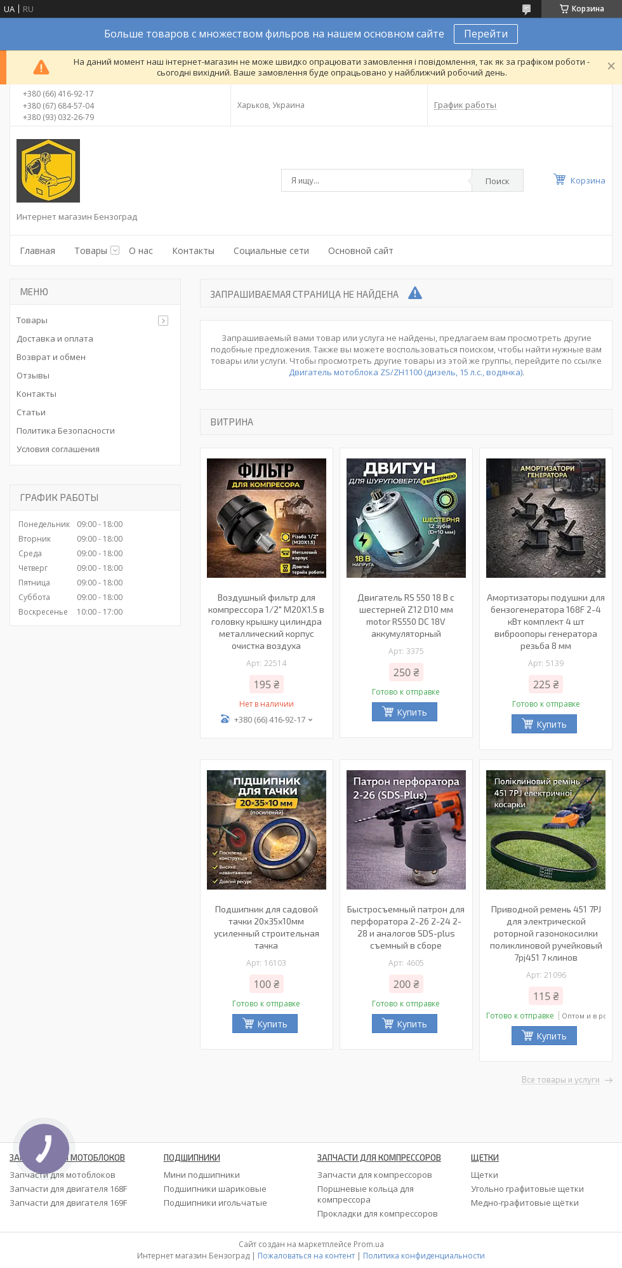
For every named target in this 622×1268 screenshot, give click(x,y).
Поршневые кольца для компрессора (365, 1194)
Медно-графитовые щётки (525, 1202)
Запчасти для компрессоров (374, 1174)
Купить (412, 712)
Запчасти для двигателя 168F (68, 1188)
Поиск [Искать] (498, 181)
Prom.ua (369, 1244)
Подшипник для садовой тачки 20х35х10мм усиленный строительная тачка (266, 927)
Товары (90, 250)
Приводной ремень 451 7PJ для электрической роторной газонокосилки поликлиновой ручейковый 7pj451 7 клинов (546, 933)
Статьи (31, 412)
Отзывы (33, 375)
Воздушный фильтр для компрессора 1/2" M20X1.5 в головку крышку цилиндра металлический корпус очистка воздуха (266, 621)
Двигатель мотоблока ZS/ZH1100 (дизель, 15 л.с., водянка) (405, 372)
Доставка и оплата (55, 338)
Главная (37, 250)
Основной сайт (361, 250)
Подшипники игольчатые (215, 1202)
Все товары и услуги (561, 1080)
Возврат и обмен (51, 357)
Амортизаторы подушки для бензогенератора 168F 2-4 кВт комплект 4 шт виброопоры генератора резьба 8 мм (546, 621)
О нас (141, 250)
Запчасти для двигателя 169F (68, 1202)
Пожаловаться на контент (306, 1255)
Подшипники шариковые (215, 1188)
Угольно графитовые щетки (527, 1188)
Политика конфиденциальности (424, 1255)
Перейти (486, 34)
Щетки (484, 1174)
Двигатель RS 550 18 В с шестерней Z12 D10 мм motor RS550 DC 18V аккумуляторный (405, 615)
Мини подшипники (202, 1174)
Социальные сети (271, 250)
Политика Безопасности (66, 430)
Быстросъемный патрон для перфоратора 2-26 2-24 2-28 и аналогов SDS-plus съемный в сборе (406, 927)
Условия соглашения (58, 449)
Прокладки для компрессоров (377, 1213)
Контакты (193, 250)
